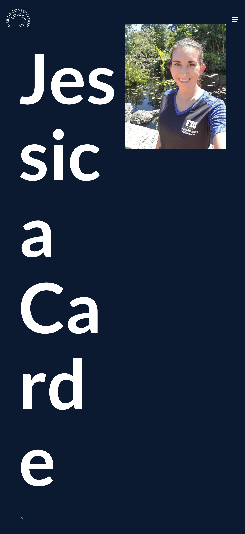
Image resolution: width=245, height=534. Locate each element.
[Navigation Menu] (235, 19)
